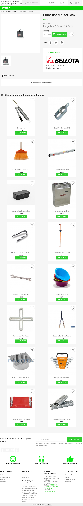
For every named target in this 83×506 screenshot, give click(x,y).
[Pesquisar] (31, 2)
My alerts (68, 482)
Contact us (4, 479)
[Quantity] (45, 34)
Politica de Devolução (29, 495)
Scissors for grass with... (62, 336)
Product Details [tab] (54, 52)
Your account (72, 471)
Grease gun (21, 128)
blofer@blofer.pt (49, 491)
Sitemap (3, 482)
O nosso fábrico (5, 477)
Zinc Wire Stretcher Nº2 (62, 128)
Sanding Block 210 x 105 (21, 419)
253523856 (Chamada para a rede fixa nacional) (19, 4)
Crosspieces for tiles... (21, 336)
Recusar (48, 504)
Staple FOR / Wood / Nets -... (21, 253)
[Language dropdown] (52, 3)
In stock (49, 68)
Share (50, 42)
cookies (42, 504)
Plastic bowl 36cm (62, 294)
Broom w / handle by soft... (21, 169)
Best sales (25, 477)
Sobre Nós (3, 475)
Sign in (67, 477)
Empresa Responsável (29, 488)
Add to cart (59, 34)
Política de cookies (28, 497)
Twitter (7, 450)
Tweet (56, 42)
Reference (50, 65)
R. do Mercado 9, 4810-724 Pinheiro (15, 1)
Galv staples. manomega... (62, 419)
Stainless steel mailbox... (61, 211)
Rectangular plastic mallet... (21, 211)
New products (26, 475)
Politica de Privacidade (29, 493)
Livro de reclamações (29, 486)
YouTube (12, 450)
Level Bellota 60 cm (62, 169)
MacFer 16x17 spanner (21, 294)
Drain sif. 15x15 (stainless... (21, 377)
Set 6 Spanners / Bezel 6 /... (62, 377)
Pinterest (62, 42)
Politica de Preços (28, 491)
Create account (70, 479)
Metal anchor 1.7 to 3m (62, 253)
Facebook (3, 450)
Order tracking (69, 475)
